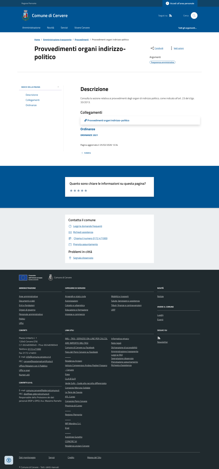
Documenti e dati (27, 300)
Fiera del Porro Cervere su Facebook (81, 352)
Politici (22, 318)
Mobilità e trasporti (120, 296)
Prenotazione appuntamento (124, 362)
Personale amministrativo (31, 314)
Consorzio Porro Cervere (76, 401)
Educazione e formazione (76, 309)
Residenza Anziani (73, 361)
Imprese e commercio (75, 314)
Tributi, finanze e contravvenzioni (126, 305)
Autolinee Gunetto (73, 437)
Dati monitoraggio (27, 457)
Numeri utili (24, 374)
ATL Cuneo (70, 396)
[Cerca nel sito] (193, 15)
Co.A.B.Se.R (70, 378)
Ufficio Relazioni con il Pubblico (33, 365)
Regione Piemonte (29, 3)
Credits (71, 457)
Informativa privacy (120, 338)
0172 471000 (34, 349)
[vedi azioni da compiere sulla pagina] (176, 48)
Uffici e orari (24, 370)
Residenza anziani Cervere (77, 445)
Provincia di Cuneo (73, 405)
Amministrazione (31, 27)
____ (68, 356)
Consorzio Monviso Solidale (77, 387)
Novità (50, 27)
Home (37, 39)
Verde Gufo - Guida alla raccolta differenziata (85, 383)
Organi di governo (27, 309)
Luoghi (160, 315)
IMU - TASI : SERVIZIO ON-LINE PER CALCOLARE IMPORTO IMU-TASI (86, 341)
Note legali (116, 343)
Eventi (160, 319)
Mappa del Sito (94, 457)
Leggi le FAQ (117, 355)
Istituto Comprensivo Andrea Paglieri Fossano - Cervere (86, 367)
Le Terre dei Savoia (73, 392)
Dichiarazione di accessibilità (124, 347)
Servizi (64, 27)
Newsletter (162, 342)
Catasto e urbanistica (75, 305)
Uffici (21, 323)
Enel (67, 428)
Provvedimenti (82, 39)
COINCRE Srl (71, 441)
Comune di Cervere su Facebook (79, 347)
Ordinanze (87, 129)
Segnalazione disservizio (122, 358)
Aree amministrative (28, 296)
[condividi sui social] (157, 48)
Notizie (160, 296)
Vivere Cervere (82, 27)
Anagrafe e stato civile (75, 296)
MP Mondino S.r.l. (73, 423)
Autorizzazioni (71, 300)
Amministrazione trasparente (57, 39)
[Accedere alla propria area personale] (179, 3)
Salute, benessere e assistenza (125, 300)
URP (113, 309)
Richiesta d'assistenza (121, 365)
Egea (67, 374)
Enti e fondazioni (26, 305)
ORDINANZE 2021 (89, 135)
